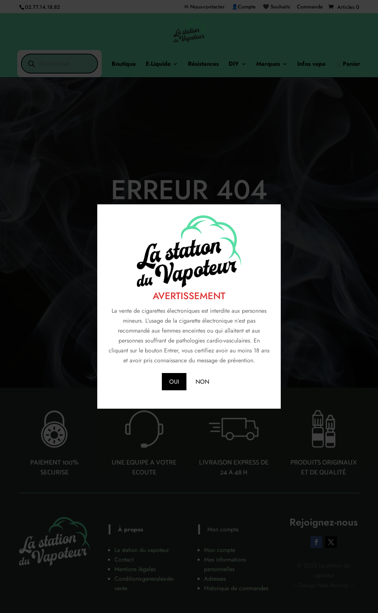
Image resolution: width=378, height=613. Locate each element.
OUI (174, 381)
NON (202, 381)
